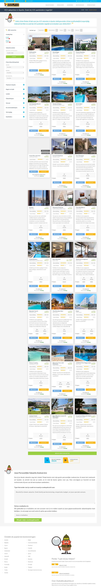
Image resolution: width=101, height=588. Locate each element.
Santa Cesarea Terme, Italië (59, 208)
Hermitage (56, 52)
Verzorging (9, 112)
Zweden (6, 572)
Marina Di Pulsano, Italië (35, 417)
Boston (31, 207)
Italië (86, 9)
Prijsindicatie (9, 75)
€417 (41, 281)
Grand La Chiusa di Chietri (83, 416)
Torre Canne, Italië (57, 365)
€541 (41, 230)
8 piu (77, 311)
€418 (64, 439)
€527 (91, 333)
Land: (7, 37)
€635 (60, 386)
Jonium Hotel (33, 416)
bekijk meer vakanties (62, 453)
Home (82, 9)
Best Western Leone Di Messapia (59, 416)
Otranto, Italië (32, 105)
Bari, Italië (78, 105)
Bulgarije (6, 542)
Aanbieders (70, 5)
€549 (87, 385)
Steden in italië (91, 5)
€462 (87, 230)
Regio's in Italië (10, 89)
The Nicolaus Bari (58, 311)
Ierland (6, 553)
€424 (84, 281)
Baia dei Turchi (33, 311)
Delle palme (32, 52)
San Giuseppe (80, 155)
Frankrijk (30, 548)
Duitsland (30, 545)
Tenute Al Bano (57, 104)
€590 (87, 126)
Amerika (6, 540)
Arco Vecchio (57, 259)
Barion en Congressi (82, 259)
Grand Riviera (33, 259)
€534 (84, 333)
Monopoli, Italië (79, 53)
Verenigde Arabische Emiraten (35, 570)
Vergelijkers (60, 5)
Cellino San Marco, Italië (58, 105)
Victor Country (33, 363)
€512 (87, 74)
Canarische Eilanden (32, 542)
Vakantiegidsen (50, 5)
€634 (41, 126)
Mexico (6, 561)
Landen (8, 94)
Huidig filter (9, 34)
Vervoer (8, 103)
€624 (64, 333)
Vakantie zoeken (10, 47)
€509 (64, 178)
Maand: (7, 64)
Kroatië (6, 559)
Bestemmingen (80, 5)
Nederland (30, 561)
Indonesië (6, 556)
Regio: (7, 40)
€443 (91, 281)
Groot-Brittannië (32, 550)
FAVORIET (33, 70)
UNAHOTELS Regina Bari (83, 363)
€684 (87, 178)
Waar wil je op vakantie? (11, 50)
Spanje (5, 567)
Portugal (30, 564)
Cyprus (6, 545)
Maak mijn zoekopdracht (28, 520)
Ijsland (29, 553)
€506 (64, 230)
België (29, 540)
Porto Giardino (80, 52)
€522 (41, 385)
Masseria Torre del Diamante (58, 363)
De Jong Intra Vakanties (39, 174)
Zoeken (14, 56)
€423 (64, 74)
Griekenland (7, 550)
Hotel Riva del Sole (34, 155)
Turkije (5, 570)
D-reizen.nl (39, 73)
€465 (64, 126)
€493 (45, 333)
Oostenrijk (6, 564)
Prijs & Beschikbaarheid (12, 62)
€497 (87, 438)
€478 (41, 438)
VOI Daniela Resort (35, 104)
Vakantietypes (10, 98)
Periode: (8, 70)
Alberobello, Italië (33, 364)
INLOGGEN (86, 1)
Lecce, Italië (32, 53)
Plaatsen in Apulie (10, 84)
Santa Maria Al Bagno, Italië (36, 260)
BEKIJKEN (43, 70)
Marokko (30, 559)
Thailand (30, 567)
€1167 (64, 281)
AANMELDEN (94, 1)
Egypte (6, 548)
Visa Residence (80, 207)
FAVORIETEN (79, 1)
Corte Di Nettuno (58, 155)
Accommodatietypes (11, 107)
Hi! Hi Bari (79, 104)
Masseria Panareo (58, 207)
